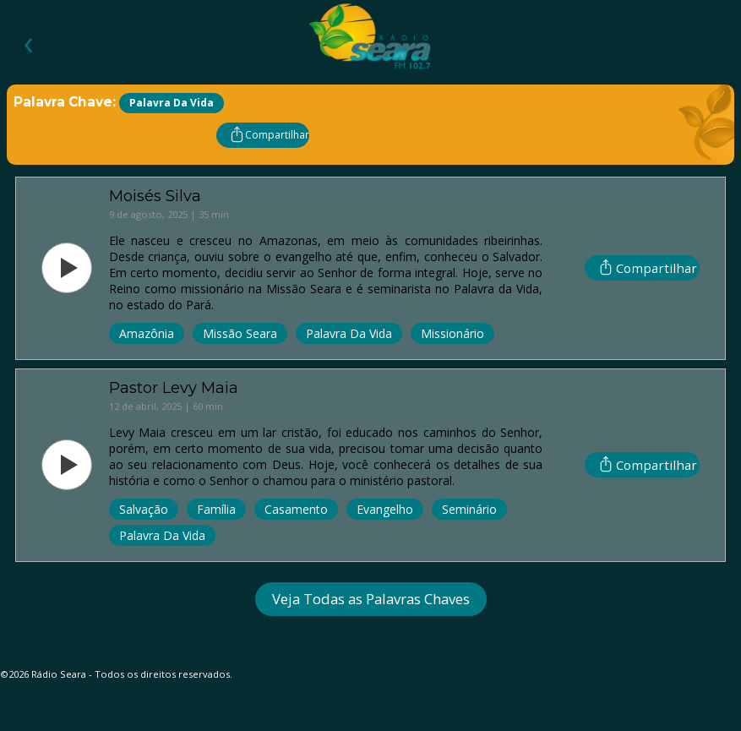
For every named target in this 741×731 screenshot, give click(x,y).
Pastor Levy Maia (173, 387)
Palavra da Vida (349, 333)
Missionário (452, 333)
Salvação (143, 509)
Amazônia (146, 333)
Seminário (469, 509)
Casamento (296, 509)
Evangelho (385, 509)
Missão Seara (240, 333)
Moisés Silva (155, 195)
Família (216, 509)
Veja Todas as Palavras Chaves (371, 598)
